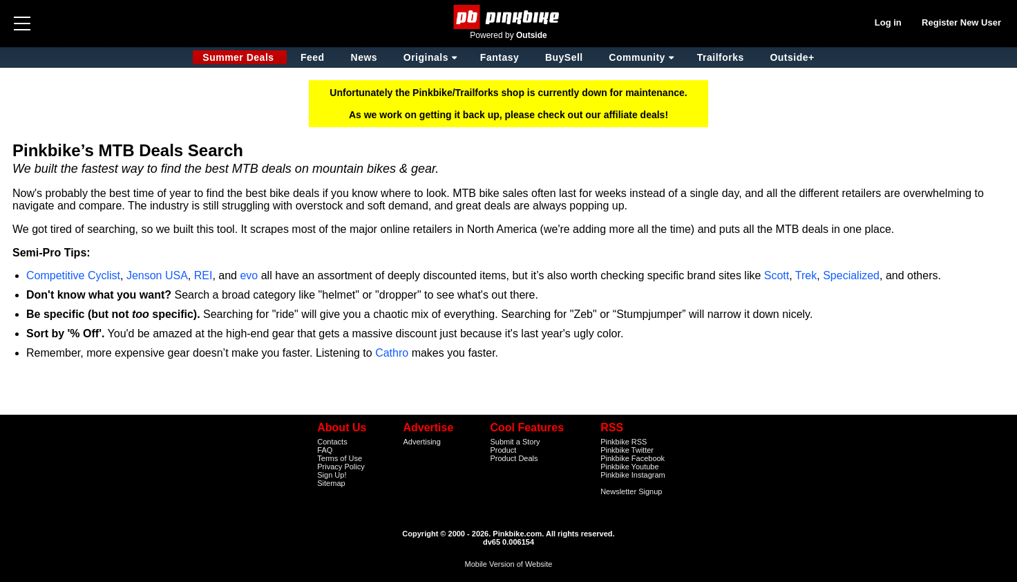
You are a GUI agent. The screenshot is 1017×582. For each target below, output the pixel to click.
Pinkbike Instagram (632, 475)
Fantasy (499, 57)
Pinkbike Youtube (629, 466)
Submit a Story (515, 442)
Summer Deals (239, 57)
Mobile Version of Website (509, 564)
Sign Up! (331, 475)
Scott (776, 275)
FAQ (324, 450)
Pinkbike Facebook (632, 458)
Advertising (421, 442)
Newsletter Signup (631, 491)
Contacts (332, 442)
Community (637, 57)
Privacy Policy (340, 466)
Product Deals (514, 458)
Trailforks (720, 57)
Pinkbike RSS (623, 442)
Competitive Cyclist (73, 275)
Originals (425, 57)
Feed (313, 57)
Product (503, 450)
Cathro (391, 353)
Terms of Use (339, 458)
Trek (806, 275)
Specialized (851, 275)
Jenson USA (157, 275)
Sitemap (331, 483)
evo (249, 275)
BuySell (564, 57)
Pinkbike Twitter (627, 450)
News (364, 57)
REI (203, 275)
